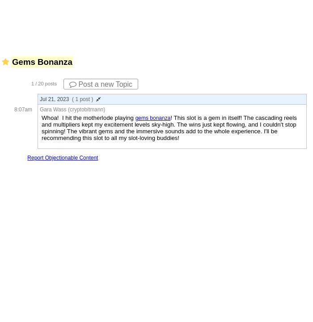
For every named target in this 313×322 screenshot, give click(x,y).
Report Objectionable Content (62, 158)
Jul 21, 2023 (70, 99)
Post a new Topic (100, 84)
